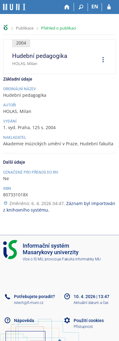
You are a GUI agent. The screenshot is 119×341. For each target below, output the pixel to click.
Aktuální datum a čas (91, 303)
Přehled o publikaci (58, 28)
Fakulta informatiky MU (81, 259)
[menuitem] (101, 60)
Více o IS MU (33, 259)
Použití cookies (89, 320)
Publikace (25, 28)
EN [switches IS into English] (94, 6)
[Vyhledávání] (81, 7)
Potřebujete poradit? (34, 296)
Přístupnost (83, 327)
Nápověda (24, 320)
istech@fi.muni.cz (28, 303)
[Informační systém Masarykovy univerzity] (14, 7)
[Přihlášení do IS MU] (109, 7)
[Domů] (67, 7)
